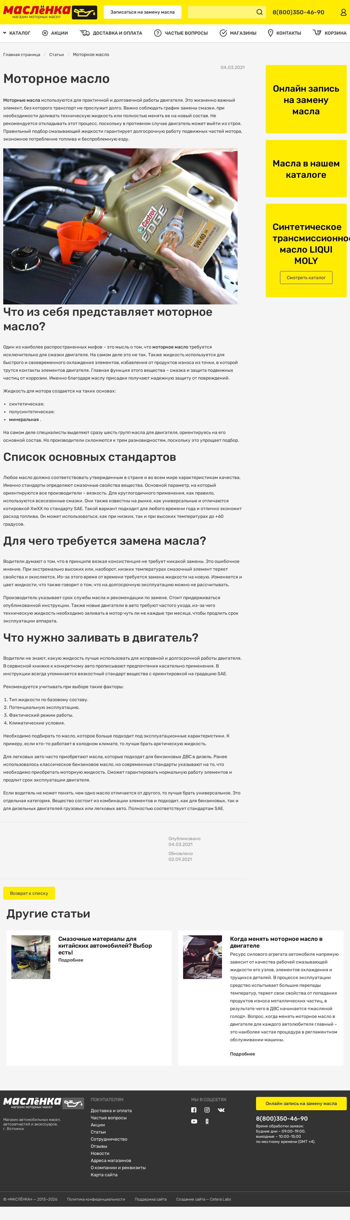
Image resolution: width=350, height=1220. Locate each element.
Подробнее (70, 960)
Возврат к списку (29, 893)
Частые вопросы (109, 1130)
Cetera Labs (220, 1212)
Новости (100, 1166)
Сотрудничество (109, 1152)
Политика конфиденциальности (96, 1212)
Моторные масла (22, 100)
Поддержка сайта (151, 1212)
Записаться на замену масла (143, 12)
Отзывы (99, 1159)
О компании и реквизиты (118, 1180)
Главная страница (21, 54)
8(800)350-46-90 (282, 1131)
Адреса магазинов (111, 1173)
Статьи (56, 54)
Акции (98, 1137)
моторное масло (170, 347)
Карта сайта (104, 1187)
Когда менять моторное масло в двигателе (276, 942)
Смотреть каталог (306, 277)
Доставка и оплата (111, 1123)
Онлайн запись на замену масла (301, 1116)
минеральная (24, 419)
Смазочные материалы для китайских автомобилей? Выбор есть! (105, 945)
